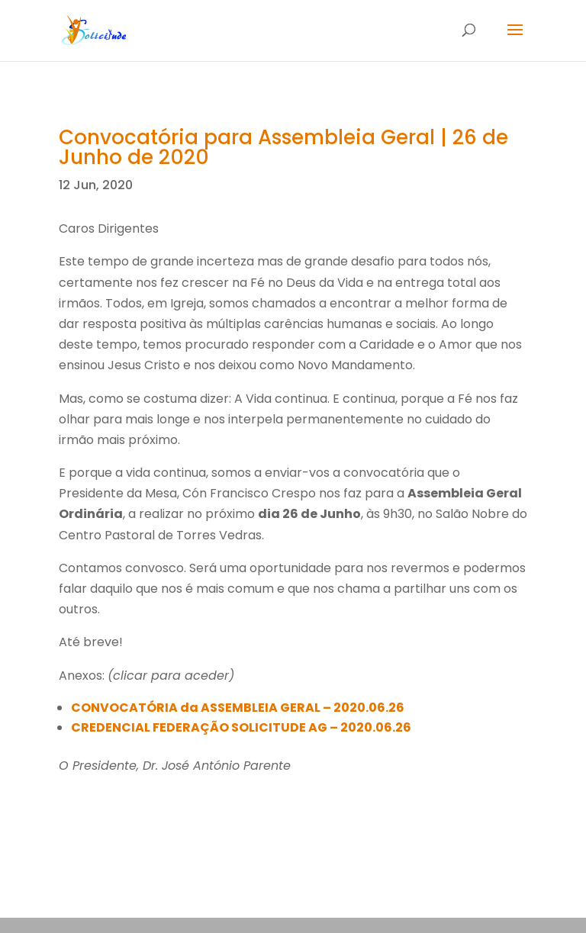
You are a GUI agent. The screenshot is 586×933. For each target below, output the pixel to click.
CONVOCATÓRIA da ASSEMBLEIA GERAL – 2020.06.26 (237, 707)
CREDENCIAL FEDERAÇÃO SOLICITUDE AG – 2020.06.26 (241, 727)
